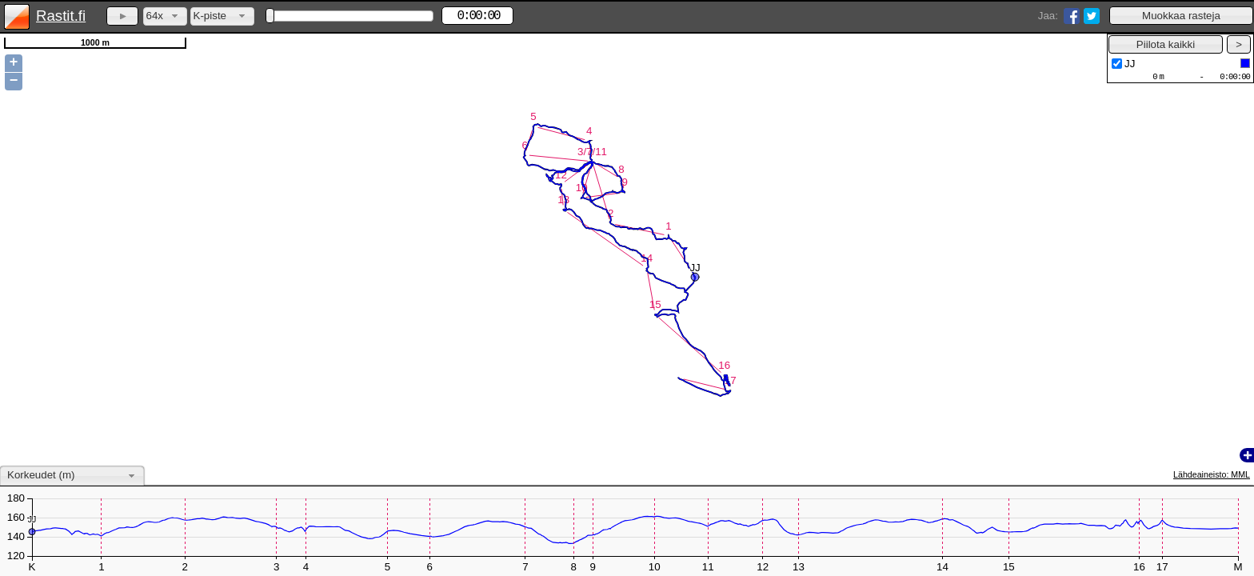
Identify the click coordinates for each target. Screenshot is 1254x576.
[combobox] (165, 16)
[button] (1181, 15)
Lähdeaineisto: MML (1211, 474)
